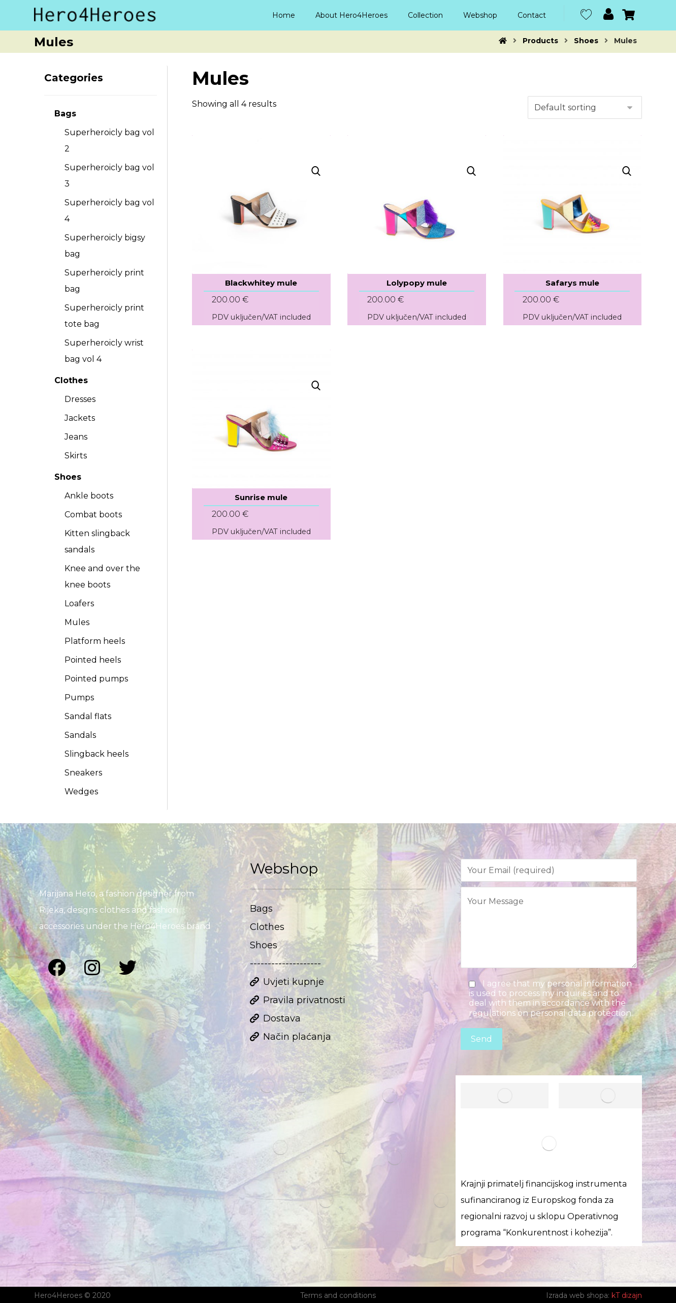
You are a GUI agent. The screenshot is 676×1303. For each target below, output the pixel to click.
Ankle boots (89, 496)
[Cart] (628, 14)
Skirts (76, 455)
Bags (65, 113)
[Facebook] (57, 967)
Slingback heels (96, 754)
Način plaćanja (290, 1036)
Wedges (81, 791)
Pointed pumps (96, 679)
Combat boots (93, 514)
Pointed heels (93, 660)
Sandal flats (88, 716)
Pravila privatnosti (297, 1000)
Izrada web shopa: (577, 1295)
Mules (77, 622)
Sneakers (83, 773)
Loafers (79, 603)
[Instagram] (92, 967)
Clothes (71, 380)
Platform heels (95, 641)
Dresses (80, 399)
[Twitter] (128, 967)
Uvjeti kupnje (287, 981)
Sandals (80, 735)
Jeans (76, 437)
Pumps (79, 697)
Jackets (80, 418)
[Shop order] (585, 107)
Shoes (67, 477)
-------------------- (285, 963)
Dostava (275, 1018)
